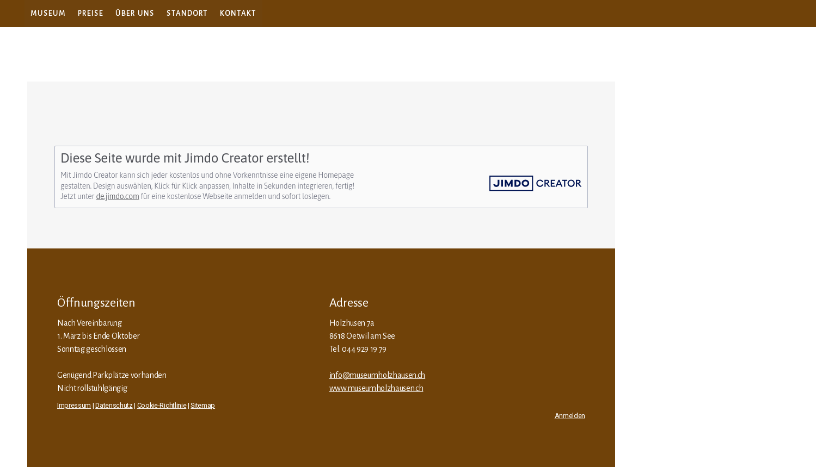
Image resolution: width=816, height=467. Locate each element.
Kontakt (238, 13)
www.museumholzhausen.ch (376, 388)
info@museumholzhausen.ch (377, 375)
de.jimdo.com (117, 196)
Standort (187, 13)
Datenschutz (113, 405)
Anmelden (570, 416)
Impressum (74, 405)
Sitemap (203, 405)
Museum (48, 13)
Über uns (135, 13)
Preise (90, 13)
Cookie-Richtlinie (162, 405)
